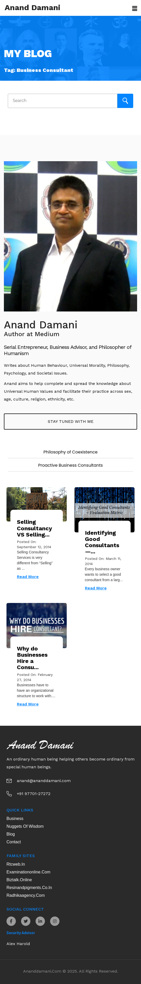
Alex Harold (18, 943)
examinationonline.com (28, 872)
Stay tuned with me (70, 421)
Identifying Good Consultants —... (102, 542)
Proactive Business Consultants (70, 465)
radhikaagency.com (25, 895)
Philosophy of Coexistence (70, 452)
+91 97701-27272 (33, 793)
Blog (10, 834)
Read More (28, 576)
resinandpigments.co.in (29, 887)
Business (14, 818)
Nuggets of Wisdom (25, 826)
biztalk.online (19, 880)
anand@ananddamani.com (44, 780)
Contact (13, 842)
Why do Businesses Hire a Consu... (32, 658)
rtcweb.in (15, 864)
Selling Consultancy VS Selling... (34, 528)
